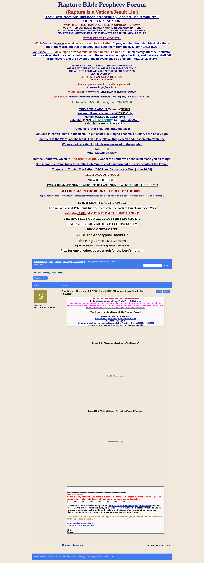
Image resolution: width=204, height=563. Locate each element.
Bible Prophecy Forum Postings (74, 262)
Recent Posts (39, 264)
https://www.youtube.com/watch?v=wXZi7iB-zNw (118, 301)
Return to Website (40, 262)
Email (67, 545)
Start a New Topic (40, 278)
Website (79, 545)
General (58, 262)
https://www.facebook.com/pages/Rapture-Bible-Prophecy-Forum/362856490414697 (115, 323)
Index (51, 262)
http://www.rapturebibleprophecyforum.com (115, 318)
